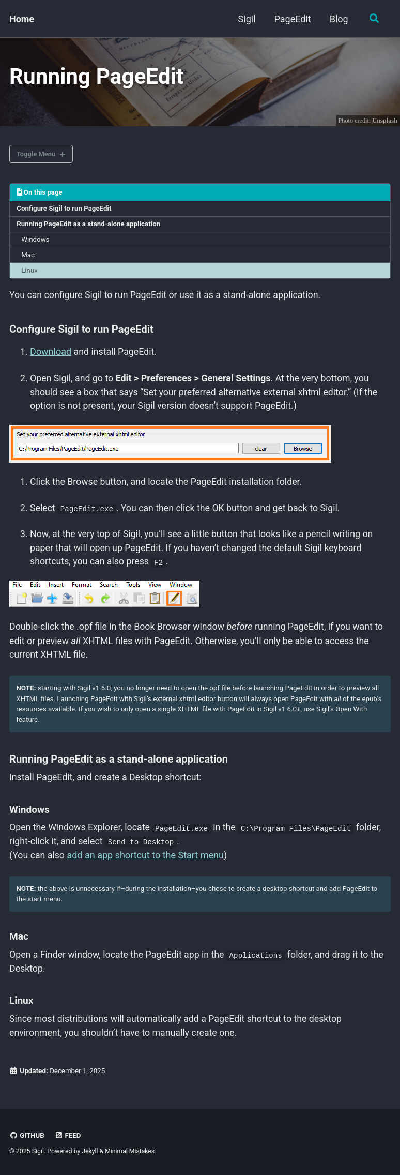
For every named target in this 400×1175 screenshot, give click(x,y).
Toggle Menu (37, 156)
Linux (30, 274)
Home (21, 18)
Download (50, 355)
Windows (36, 242)
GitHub (27, 1135)
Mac (28, 258)
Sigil (246, 18)
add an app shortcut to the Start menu (146, 859)
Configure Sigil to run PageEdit (65, 211)
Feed (68, 1135)
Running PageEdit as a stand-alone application (90, 226)
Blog (338, 18)
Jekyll (90, 1151)
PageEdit (291, 18)
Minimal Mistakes (130, 1151)
